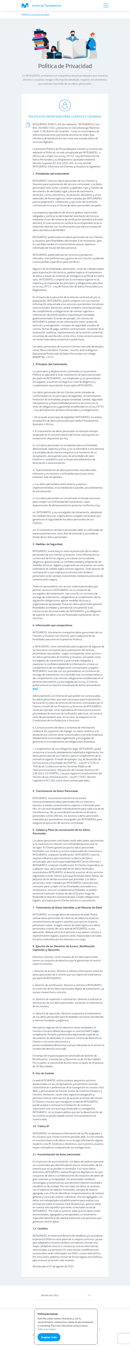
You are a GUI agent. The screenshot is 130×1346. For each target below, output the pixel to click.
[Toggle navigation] (106, 5)
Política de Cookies (47, 1329)
